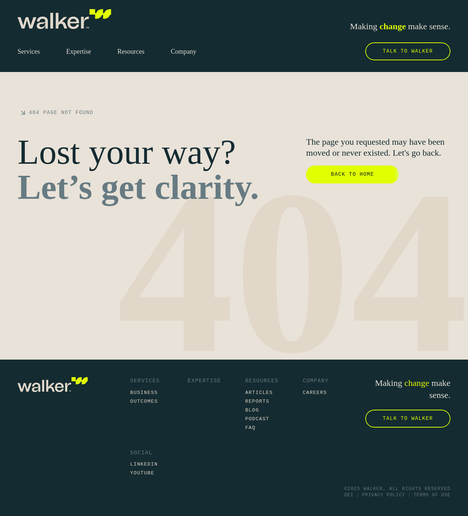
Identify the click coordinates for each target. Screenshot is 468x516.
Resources (262, 380)
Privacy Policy (383, 495)
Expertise (204, 380)
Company (316, 380)
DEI (349, 495)
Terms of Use (432, 495)
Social (141, 452)
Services (145, 380)
